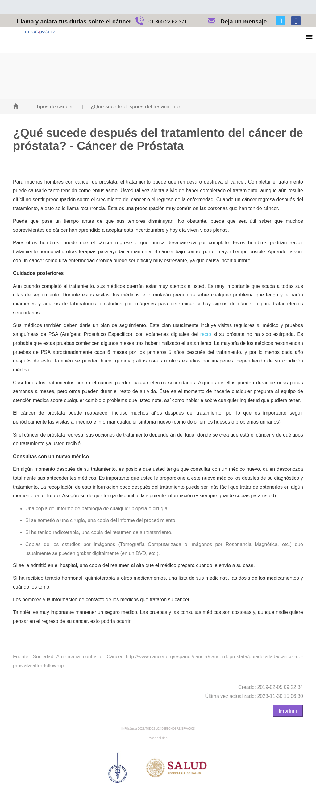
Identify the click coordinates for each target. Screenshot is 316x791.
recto (205, 334)
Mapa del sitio (158, 737)
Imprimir (288, 710)
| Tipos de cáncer (50, 107)
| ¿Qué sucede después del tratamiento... (133, 107)
